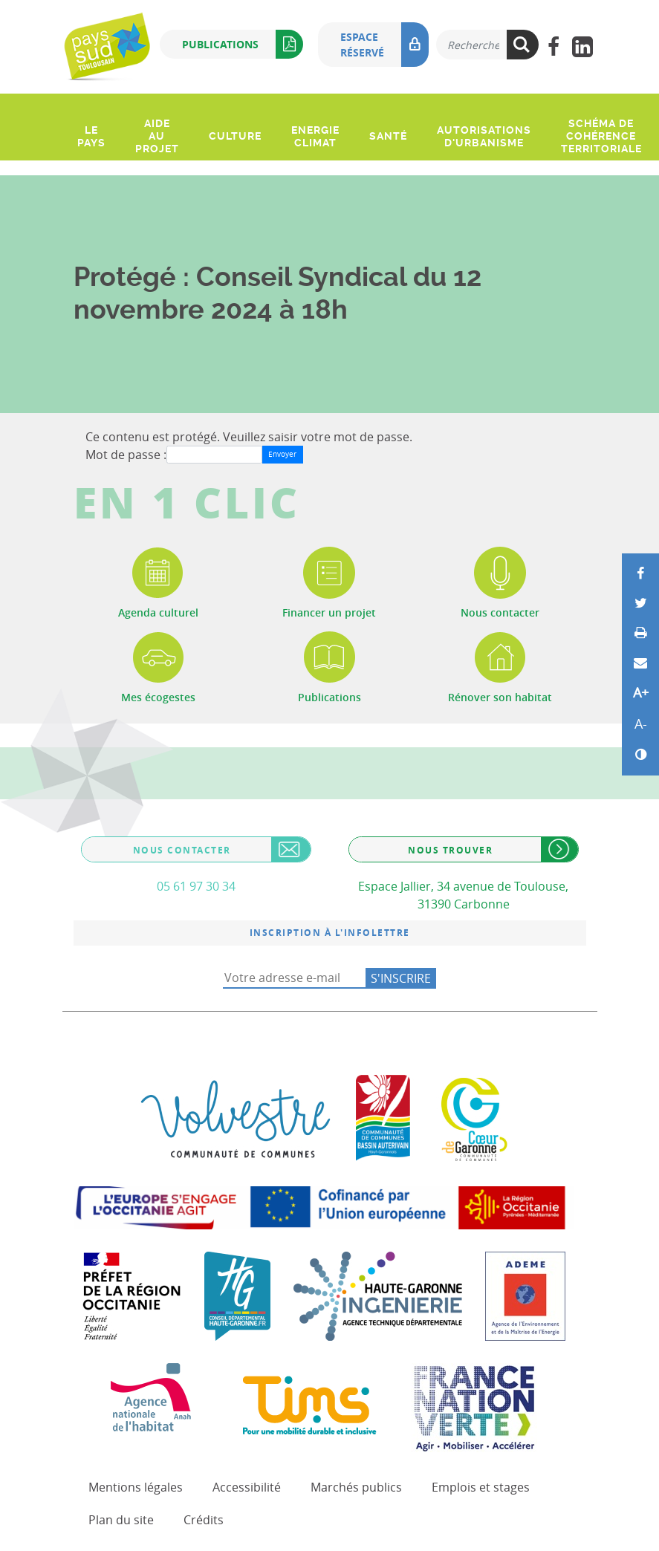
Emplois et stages (481, 1487)
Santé (388, 136)
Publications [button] (242, 44)
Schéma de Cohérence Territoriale (601, 136)
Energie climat (315, 136)
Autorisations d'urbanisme (484, 136)
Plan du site (121, 1520)
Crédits (204, 1520)
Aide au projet (157, 136)
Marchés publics (356, 1487)
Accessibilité (246, 1487)
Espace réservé (384, 44)
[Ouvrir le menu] (75, 103)
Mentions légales (135, 1487)
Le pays (91, 136)
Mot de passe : (125, 454)
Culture (235, 136)
